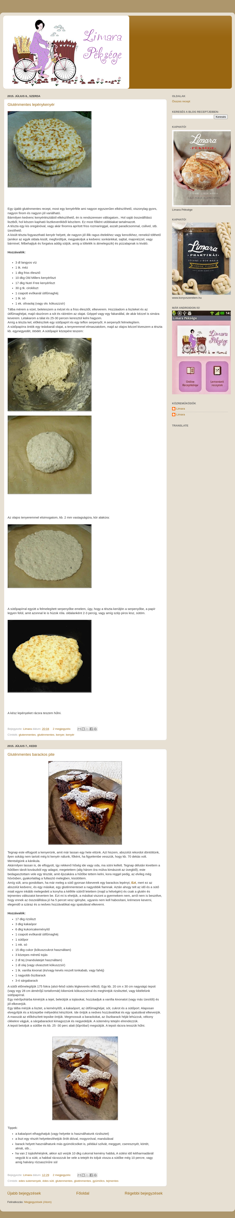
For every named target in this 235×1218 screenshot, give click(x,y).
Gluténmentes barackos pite (31, 754)
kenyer (60, 734)
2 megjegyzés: (62, 728)
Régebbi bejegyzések (144, 1193)
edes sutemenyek (30, 1180)
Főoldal (82, 1193)
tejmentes (112, 1180)
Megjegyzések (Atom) (38, 1202)
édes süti (48, 1180)
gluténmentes (45, 734)
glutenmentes (27, 734)
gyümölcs (98, 1180)
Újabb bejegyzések (24, 1193)
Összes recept (181, 101)
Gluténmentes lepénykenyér (31, 104)
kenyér (70, 734)
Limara (180, 408)
